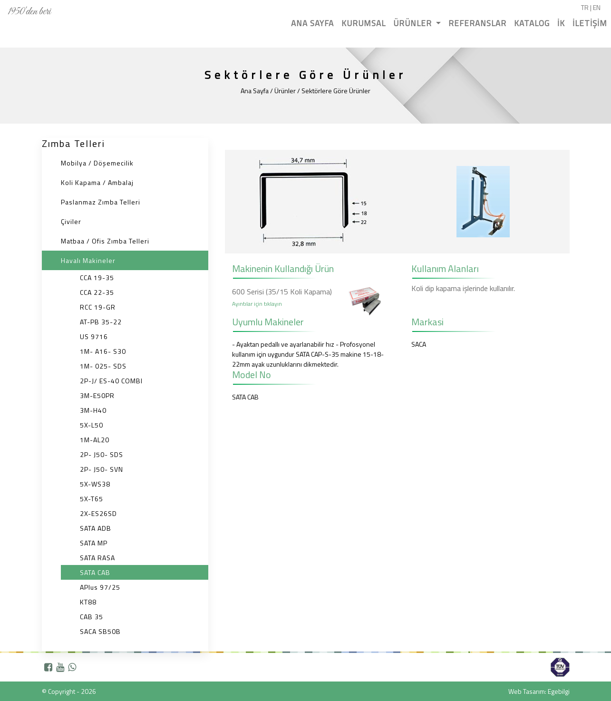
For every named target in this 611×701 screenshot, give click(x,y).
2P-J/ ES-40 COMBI (111, 381)
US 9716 (94, 336)
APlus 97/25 (100, 587)
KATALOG (532, 23)
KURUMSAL (363, 23)
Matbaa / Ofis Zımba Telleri (105, 241)
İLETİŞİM (589, 23)
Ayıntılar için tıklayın (257, 303)
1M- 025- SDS (103, 366)
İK (561, 23)
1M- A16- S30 (103, 351)
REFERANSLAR (477, 23)
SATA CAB (95, 572)
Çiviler (71, 221)
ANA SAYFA (312, 23)
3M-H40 (93, 410)
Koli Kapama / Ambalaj (97, 182)
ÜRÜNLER (413, 23)
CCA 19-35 (97, 277)
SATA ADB (95, 528)
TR (585, 7)
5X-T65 (91, 499)
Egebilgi (559, 691)
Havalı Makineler (88, 260)
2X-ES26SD (98, 513)
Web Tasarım (526, 691)
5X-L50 (91, 425)
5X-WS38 (95, 484)
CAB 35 (91, 617)
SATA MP (93, 543)
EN (597, 7)
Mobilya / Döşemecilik (97, 163)
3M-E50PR (97, 395)
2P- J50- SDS (101, 454)
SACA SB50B (100, 631)
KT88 (88, 602)
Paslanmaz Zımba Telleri (100, 202)
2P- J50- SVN (101, 469)
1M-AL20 (94, 440)
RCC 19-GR (98, 307)
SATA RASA (97, 558)
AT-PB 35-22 (101, 322)
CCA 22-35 (97, 292)
